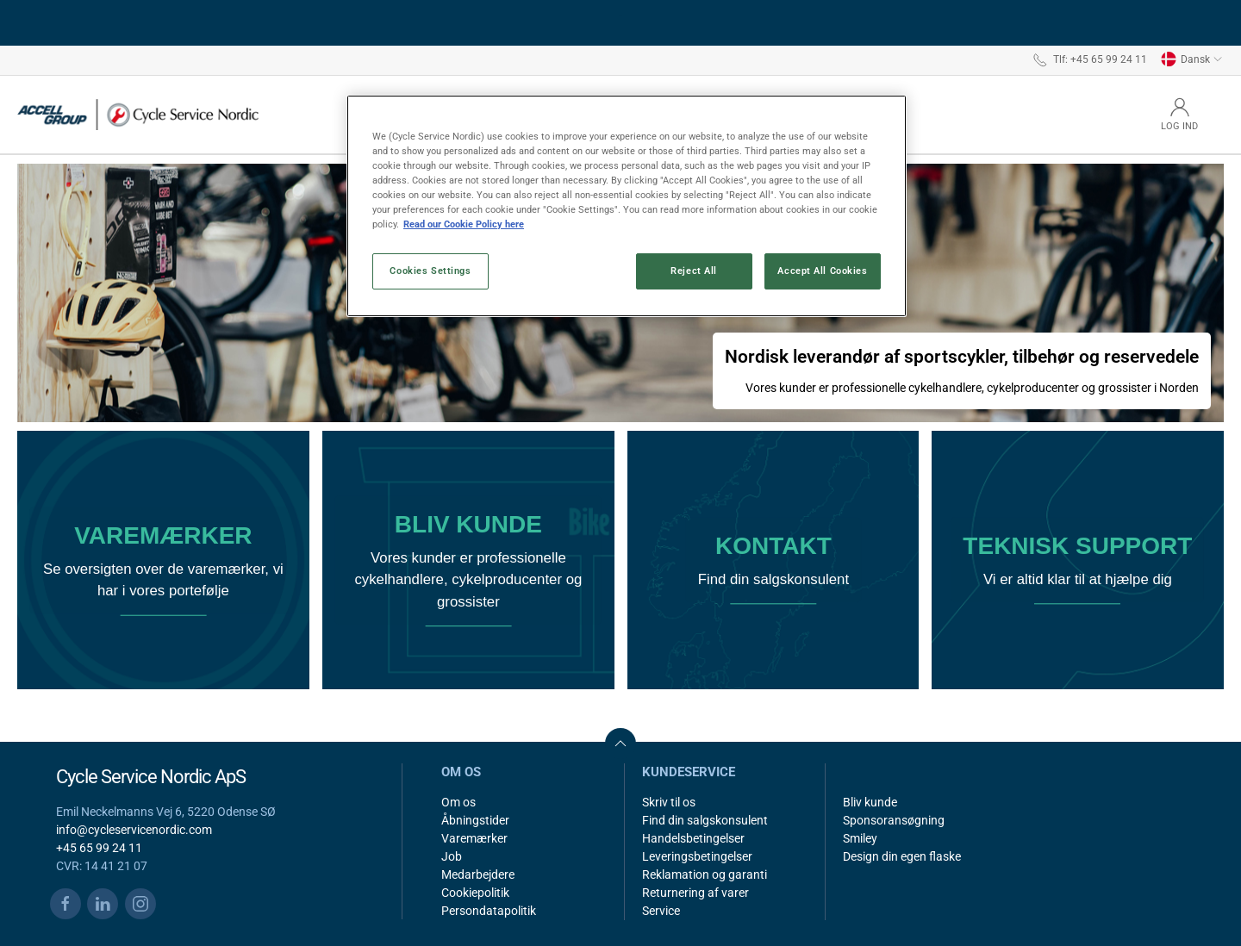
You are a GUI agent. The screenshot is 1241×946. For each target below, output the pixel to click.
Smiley (860, 838)
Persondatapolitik (488, 911)
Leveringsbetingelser (697, 856)
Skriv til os (668, 802)
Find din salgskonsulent (705, 820)
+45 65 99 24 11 (99, 848)
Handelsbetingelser (693, 838)
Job (451, 856)
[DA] (138, 114)
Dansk (1192, 59)
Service (661, 911)
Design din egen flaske (902, 856)
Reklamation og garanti (704, 874)
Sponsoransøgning (894, 820)
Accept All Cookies (822, 271)
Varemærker (474, 838)
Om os (458, 802)
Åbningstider (475, 820)
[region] (626, 206)
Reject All (693, 271)
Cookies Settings (430, 271)
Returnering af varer (695, 892)
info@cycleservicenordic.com (134, 830)
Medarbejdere (477, 874)
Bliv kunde (870, 802)
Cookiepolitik (475, 892)
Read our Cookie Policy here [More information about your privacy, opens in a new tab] (463, 224)
